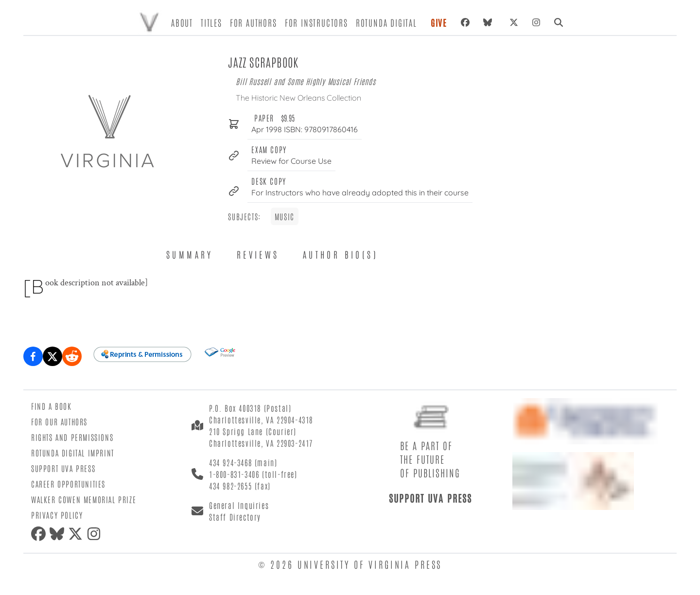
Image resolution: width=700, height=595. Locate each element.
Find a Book (51, 406)
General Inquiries (239, 505)
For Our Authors (59, 421)
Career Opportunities (68, 484)
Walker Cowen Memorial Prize (83, 499)
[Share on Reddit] (72, 356)
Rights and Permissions (72, 437)
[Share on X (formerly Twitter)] (52, 356)
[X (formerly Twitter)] (513, 22)
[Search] (558, 22)
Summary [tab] (189, 254)
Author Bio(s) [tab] (340, 254)
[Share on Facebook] (33, 356)
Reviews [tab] (258, 254)
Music (285, 216)
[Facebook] (465, 22)
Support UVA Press (63, 468)
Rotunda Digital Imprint (72, 452)
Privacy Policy (57, 515)
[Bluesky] (489, 22)
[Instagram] (536, 22)
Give (439, 22)
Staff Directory (235, 517)
